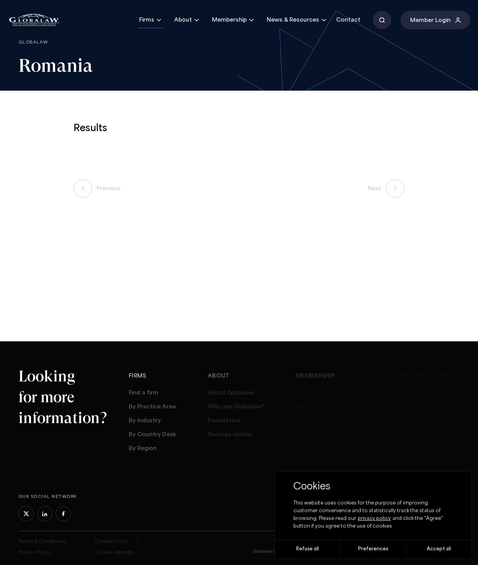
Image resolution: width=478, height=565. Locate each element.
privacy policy (374, 518)
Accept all (439, 549)
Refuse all (307, 549)
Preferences (373, 549)
